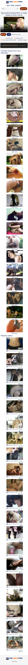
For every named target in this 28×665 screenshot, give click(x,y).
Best (8, 5)
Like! (3, 34)
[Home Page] (14, 2)
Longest (18, 5)
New (12, 5)
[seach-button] (17, 8)
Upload (23, 8)
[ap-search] (10, 8)
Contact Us (14, 661)
